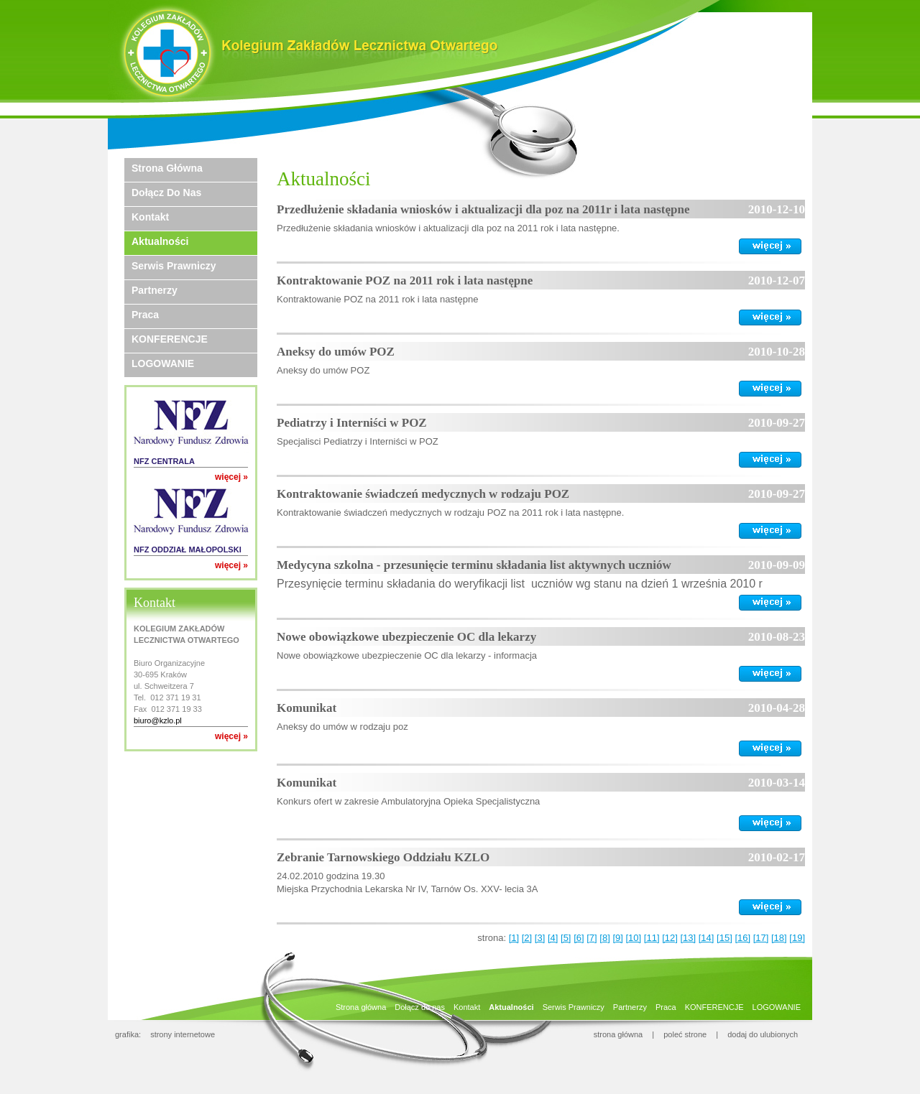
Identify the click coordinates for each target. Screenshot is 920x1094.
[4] (553, 937)
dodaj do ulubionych (762, 1034)
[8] (604, 937)
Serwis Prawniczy (174, 266)
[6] (579, 937)
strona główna (618, 1034)
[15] (724, 937)
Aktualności (160, 241)
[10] (634, 937)
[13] (688, 937)
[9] (617, 937)
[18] (779, 937)
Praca (145, 314)
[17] (761, 937)
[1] (514, 937)
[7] (591, 937)
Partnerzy (155, 290)
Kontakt (150, 217)
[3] (540, 937)
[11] (652, 937)
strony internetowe (182, 1034)
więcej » (231, 477)
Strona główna (167, 168)
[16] (742, 937)
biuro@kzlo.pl (158, 720)
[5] (566, 937)
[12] (670, 937)
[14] (706, 937)
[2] (527, 937)
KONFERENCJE (170, 339)
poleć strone (685, 1034)
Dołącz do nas (166, 192)
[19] (797, 937)
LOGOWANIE (163, 363)
